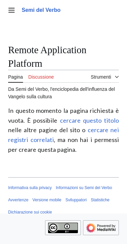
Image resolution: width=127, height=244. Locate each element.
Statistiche (100, 200)
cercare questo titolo (89, 120)
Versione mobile (47, 200)
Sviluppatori (76, 200)
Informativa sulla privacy (30, 187)
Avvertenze (18, 200)
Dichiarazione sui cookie (30, 212)
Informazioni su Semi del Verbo (84, 187)
